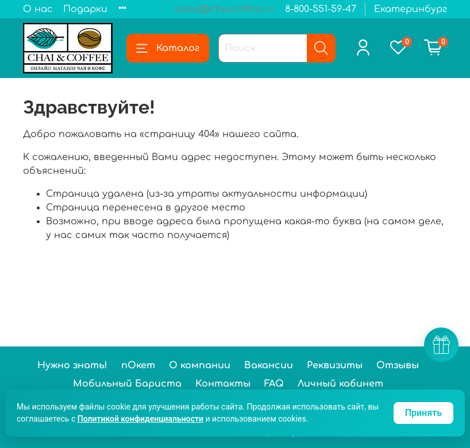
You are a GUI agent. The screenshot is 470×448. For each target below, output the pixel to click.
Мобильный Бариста (127, 384)
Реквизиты (335, 365)
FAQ (274, 384)
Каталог (167, 48)
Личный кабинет (340, 384)
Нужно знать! (72, 365)
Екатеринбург (410, 9)
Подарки (85, 9)
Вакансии (268, 365)
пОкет (138, 365)
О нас (38, 9)
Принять (423, 412)
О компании (199, 365)
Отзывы (397, 365)
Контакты (223, 384)
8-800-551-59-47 (320, 9)
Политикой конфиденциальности (140, 418)
